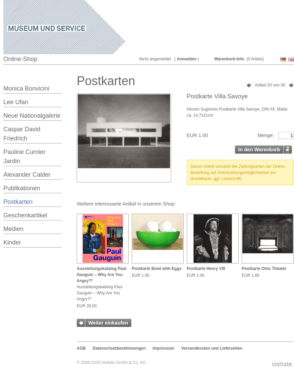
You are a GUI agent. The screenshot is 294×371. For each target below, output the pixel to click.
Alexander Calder (27, 174)
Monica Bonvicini (26, 88)
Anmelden (187, 59)
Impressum (163, 348)
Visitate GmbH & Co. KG (124, 362)
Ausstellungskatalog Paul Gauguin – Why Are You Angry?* (101, 274)
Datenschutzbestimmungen (119, 348)
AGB (81, 348)
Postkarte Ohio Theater (264, 268)
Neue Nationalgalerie (31, 115)
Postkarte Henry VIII (206, 268)
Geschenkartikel (25, 215)
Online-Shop (20, 59)
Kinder (12, 242)
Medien (13, 229)
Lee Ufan (15, 102)
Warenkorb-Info (229, 59)
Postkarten (18, 201)
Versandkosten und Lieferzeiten (211, 348)
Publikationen (21, 188)
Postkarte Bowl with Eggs (157, 268)
